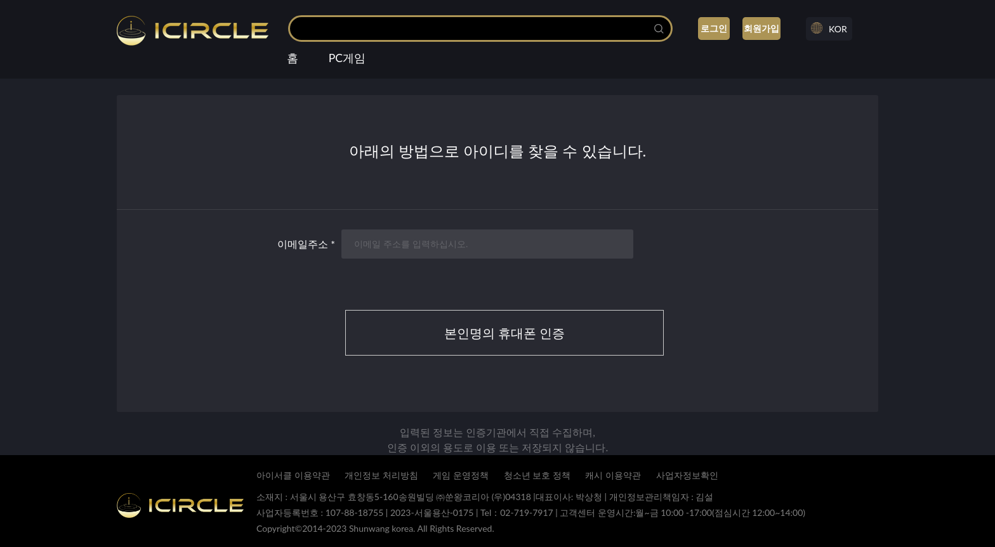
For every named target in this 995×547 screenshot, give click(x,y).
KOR (838, 28)
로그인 (714, 28)
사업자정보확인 (687, 475)
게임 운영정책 (461, 475)
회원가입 (761, 28)
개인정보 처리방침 (381, 475)
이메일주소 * (306, 244)
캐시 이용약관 (613, 475)
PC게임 (347, 58)
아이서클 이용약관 (293, 475)
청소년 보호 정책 (537, 475)
